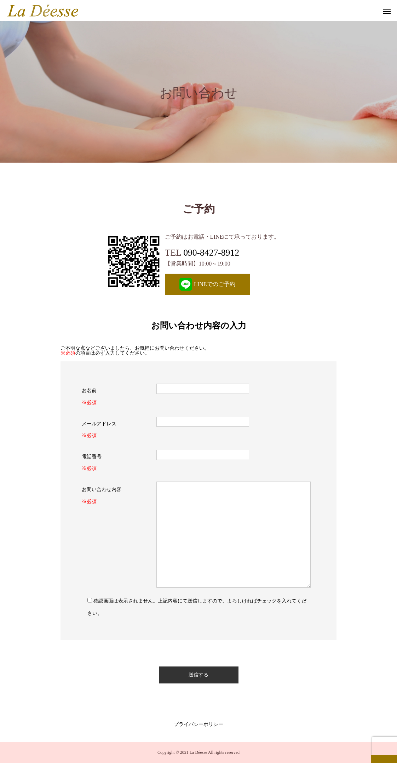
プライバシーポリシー (198, 724)
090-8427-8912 (211, 252)
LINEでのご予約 (207, 284)
